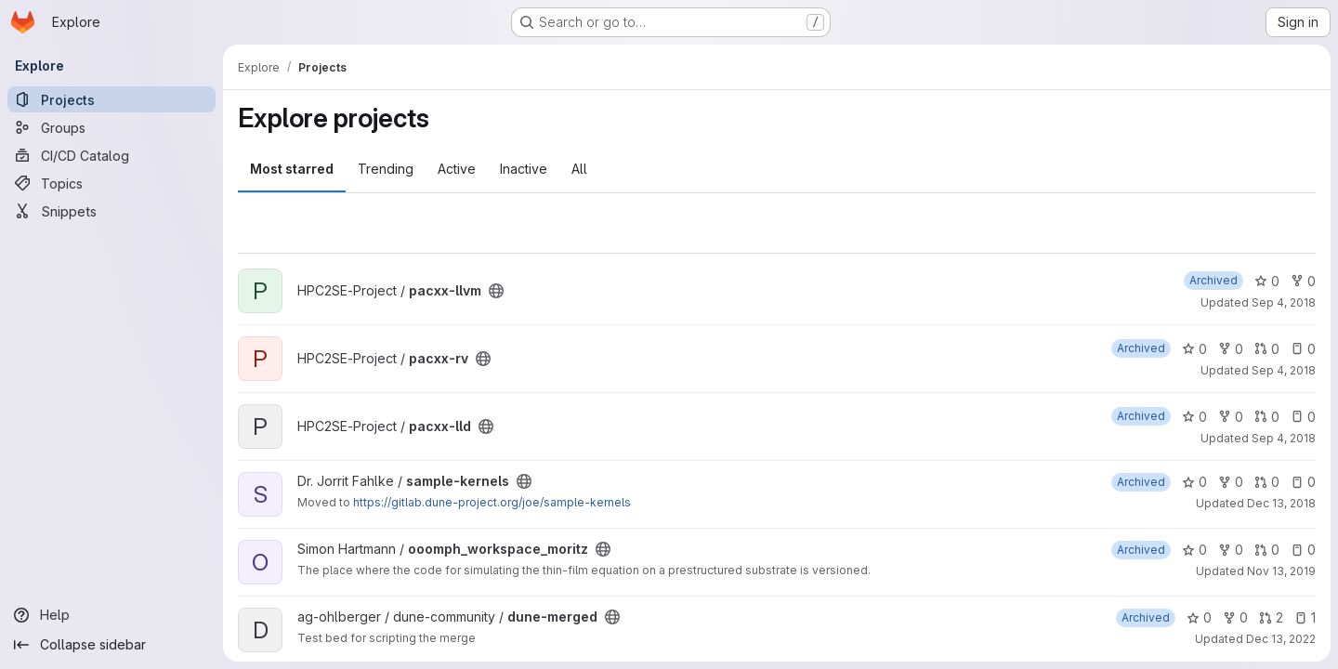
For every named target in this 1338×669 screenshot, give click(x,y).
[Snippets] (111, 211)
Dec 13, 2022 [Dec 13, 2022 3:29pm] (1281, 639)
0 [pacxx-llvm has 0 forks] (1303, 281)
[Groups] (111, 127)
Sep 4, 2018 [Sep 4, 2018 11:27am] (1284, 438)
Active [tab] (457, 169)
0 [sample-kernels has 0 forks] (1230, 482)
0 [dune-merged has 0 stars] (1199, 617)
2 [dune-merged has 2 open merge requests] (1271, 617)
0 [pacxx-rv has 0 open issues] (1303, 349)
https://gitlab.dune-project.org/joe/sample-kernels (492, 502)
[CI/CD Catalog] (111, 155)
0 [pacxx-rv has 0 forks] (1230, 349)
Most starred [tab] (292, 169)
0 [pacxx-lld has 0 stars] (1194, 417)
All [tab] (579, 169)
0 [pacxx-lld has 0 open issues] (1303, 417)
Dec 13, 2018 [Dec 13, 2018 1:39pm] (1281, 503)
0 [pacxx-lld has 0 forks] (1230, 417)
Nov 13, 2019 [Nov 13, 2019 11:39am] (1281, 571)
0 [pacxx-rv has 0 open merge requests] (1266, 349)
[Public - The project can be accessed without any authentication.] (496, 290)
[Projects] (111, 99)
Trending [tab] (385, 169)
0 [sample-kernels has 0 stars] (1194, 482)
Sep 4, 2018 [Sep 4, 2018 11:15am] (1284, 302)
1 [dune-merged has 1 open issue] (1305, 617)
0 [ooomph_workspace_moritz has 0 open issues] (1303, 550)
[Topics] (111, 183)
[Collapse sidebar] (111, 645)
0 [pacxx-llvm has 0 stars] (1266, 281)
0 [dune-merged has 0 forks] (1235, 617)
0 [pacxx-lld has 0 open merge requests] (1266, 417)
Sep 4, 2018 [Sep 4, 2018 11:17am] (1284, 370)
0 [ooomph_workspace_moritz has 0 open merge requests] (1266, 550)
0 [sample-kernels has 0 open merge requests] (1266, 482)
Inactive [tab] (523, 169)
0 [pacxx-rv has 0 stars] (1194, 349)
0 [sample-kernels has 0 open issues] (1303, 482)
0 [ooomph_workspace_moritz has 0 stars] (1194, 550)
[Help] (111, 615)
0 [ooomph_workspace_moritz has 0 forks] (1230, 550)
